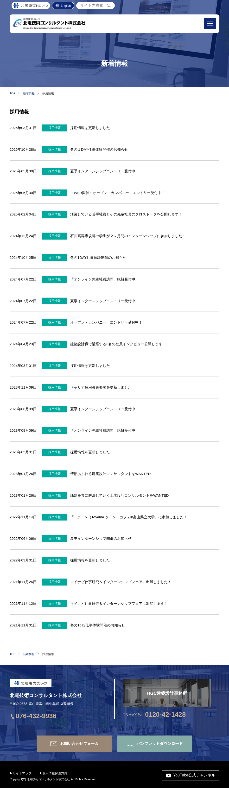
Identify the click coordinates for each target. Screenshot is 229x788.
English (66, 7)
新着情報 (29, 93)
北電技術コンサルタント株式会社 (46, 695)
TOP (12, 93)
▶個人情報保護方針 (53, 773)
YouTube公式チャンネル (194, 775)
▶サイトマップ (21, 773)
